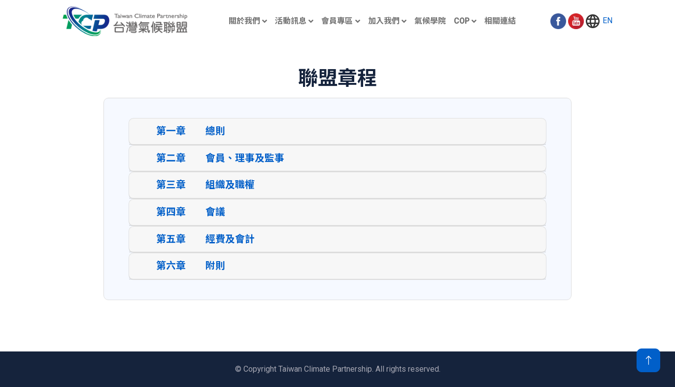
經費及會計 (230, 241)
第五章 (171, 241)
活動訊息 (290, 21)
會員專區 (337, 21)
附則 (215, 268)
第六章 (171, 268)
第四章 (171, 214)
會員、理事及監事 (244, 160)
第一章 (171, 133)
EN (598, 21)
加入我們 (384, 21)
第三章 (171, 187)
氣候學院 (430, 21)
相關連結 (500, 21)
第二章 (171, 160)
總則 (215, 133)
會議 (215, 214)
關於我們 (244, 21)
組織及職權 (230, 187)
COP (462, 21)
